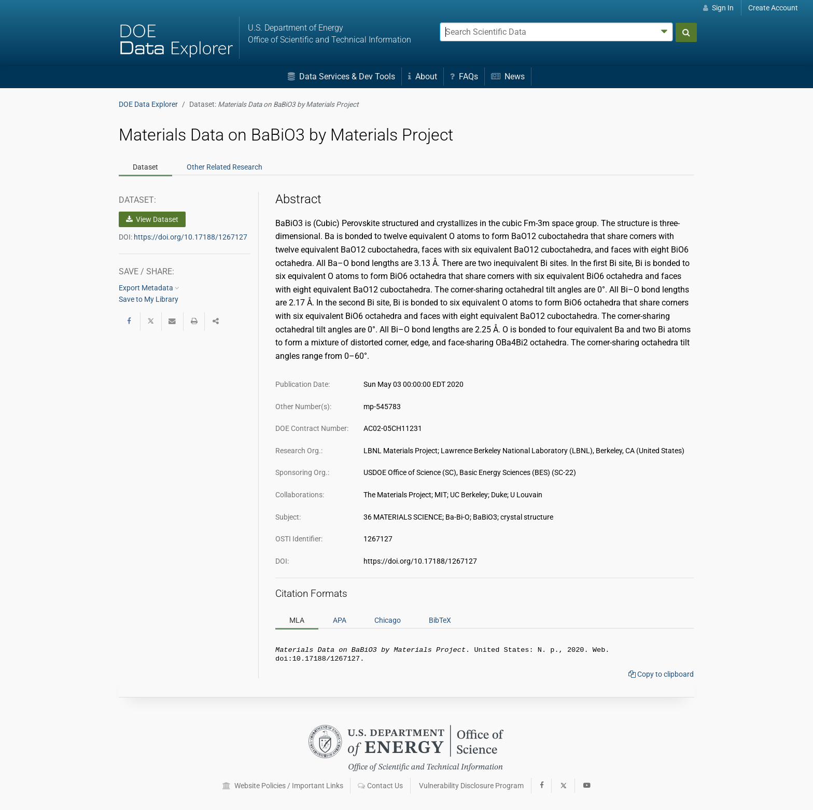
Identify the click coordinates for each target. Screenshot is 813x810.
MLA (296, 620)
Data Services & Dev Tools (341, 76)
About (422, 76)
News (508, 76)
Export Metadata (149, 288)
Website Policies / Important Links (282, 785)
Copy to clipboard (661, 676)
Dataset (145, 167)
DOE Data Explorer (148, 104)
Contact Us (380, 785)
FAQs (464, 76)
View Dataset (152, 219)
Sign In (718, 8)
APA (339, 620)
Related (224, 167)
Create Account (773, 8)
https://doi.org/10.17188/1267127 (190, 237)
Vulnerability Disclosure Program (471, 785)
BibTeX (440, 620)
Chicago (387, 620)
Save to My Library (148, 299)
